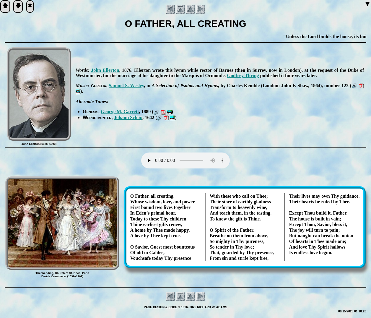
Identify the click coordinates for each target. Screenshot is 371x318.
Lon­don (270, 85)
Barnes (226, 70)
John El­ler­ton (105, 70)
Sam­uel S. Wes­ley (126, 85)
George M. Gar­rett (120, 111)
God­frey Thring (243, 75)
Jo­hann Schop (128, 117)
